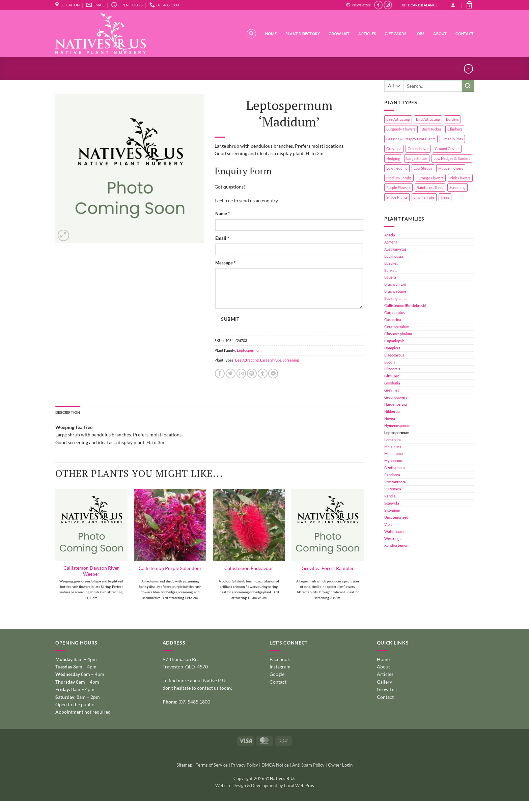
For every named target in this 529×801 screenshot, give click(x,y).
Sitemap (184, 765)
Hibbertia (392, 411)
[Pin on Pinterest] (252, 373)
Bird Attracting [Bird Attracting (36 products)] (428, 119)
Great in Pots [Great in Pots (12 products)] (452, 139)
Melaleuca (392, 447)
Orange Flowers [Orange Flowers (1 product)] (431, 178)
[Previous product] (468, 69)
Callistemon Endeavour (248, 568)
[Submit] (468, 86)
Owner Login (340, 765)
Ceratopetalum (396, 326)
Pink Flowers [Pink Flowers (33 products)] (460, 178)
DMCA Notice (275, 765)
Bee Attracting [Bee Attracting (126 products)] (398, 119)
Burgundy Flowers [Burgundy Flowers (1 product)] (401, 129)
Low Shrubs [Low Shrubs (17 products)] (423, 168)
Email (222, 238)
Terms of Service (212, 765)
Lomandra (392, 439)
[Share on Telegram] (273, 373)
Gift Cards (395, 33)
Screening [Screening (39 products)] (457, 187)
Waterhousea (395, 531)
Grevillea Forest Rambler (328, 568)
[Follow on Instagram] (388, 5)
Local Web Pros (299, 785)
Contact (464, 33)
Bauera (390, 277)
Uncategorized (396, 517)
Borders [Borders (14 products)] (452, 119)
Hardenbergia (395, 404)
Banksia (390, 270)
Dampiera (392, 348)
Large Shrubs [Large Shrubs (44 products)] (416, 158)
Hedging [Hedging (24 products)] (393, 158)
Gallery (384, 682)
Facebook (280, 659)
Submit (230, 319)
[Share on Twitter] (230, 373)
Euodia (389, 362)
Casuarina (392, 319)
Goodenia (392, 383)
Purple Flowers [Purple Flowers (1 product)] (398, 187)
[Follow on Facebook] (378, 5)
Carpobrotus (394, 312)
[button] (358, 5)
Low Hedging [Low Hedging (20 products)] (397, 168)
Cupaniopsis (394, 341)
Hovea (389, 418)
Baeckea (391, 263)
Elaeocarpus (394, 355)
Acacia (389, 235)
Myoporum (393, 460)
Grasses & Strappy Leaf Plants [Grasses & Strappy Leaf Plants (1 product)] (411, 139)
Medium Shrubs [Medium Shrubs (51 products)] (399, 178)
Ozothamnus (394, 467)
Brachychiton (395, 284)
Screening (291, 360)
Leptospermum (396, 432)
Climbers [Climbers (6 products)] (454, 129)
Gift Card (391, 376)
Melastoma (393, 453)
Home (271, 33)
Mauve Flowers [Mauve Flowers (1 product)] (450, 168)
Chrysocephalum (398, 334)
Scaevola (391, 503)
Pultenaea (392, 489)
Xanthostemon (396, 545)
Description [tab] (67, 412)
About (440, 33)
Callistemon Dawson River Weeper (91, 571)
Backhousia (393, 256)
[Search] (251, 33)
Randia (390, 496)
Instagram (280, 666)
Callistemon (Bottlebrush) (405, 305)
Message (225, 262)
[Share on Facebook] (220, 373)
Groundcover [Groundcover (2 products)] (418, 148)
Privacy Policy (244, 765)
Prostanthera (395, 482)
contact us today (214, 688)
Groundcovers (395, 397)
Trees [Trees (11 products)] (445, 197)
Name (222, 213)
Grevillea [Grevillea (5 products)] (393, 148)
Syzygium (392, 510)
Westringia (393, 538)
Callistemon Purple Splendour (170, 568)
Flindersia (392, 369)
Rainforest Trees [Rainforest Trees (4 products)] (430, 187)
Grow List (339, 33)
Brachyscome (395, 291)
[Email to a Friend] (241, 373)
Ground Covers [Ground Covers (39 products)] (447, 148)
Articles (367, 33)
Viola (388, 524)
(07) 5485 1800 (194, 702)
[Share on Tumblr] (263, 373)
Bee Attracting (247, 360)
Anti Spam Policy (308, 765)
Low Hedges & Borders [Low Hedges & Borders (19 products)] (452, 158)
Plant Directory (302, 33)
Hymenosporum (397, 425)
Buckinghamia (396, 298)
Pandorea (392, 475)
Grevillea (391, 390)
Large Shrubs (270, 360)
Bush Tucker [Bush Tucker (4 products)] (431, 129)
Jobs (419, 33)
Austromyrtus (395, 249)
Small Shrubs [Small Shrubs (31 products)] (424, 197)
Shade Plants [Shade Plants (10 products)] (397, 197)
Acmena (390, 242)
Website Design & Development (246, 785)
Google (277, 674)
